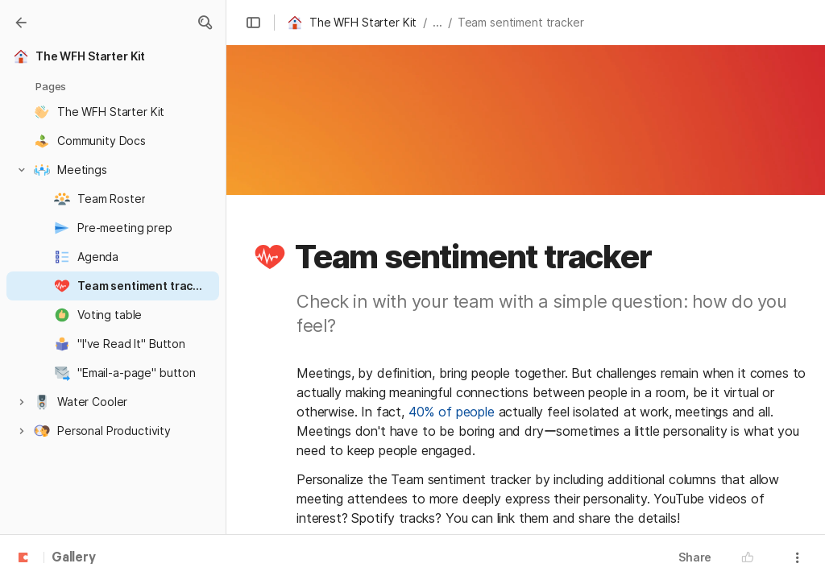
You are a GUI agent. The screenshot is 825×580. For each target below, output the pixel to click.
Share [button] (694, 557)
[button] (204, 22)
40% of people (451, 412)
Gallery (74, 558)
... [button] (437, 22)
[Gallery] (21, 22)
